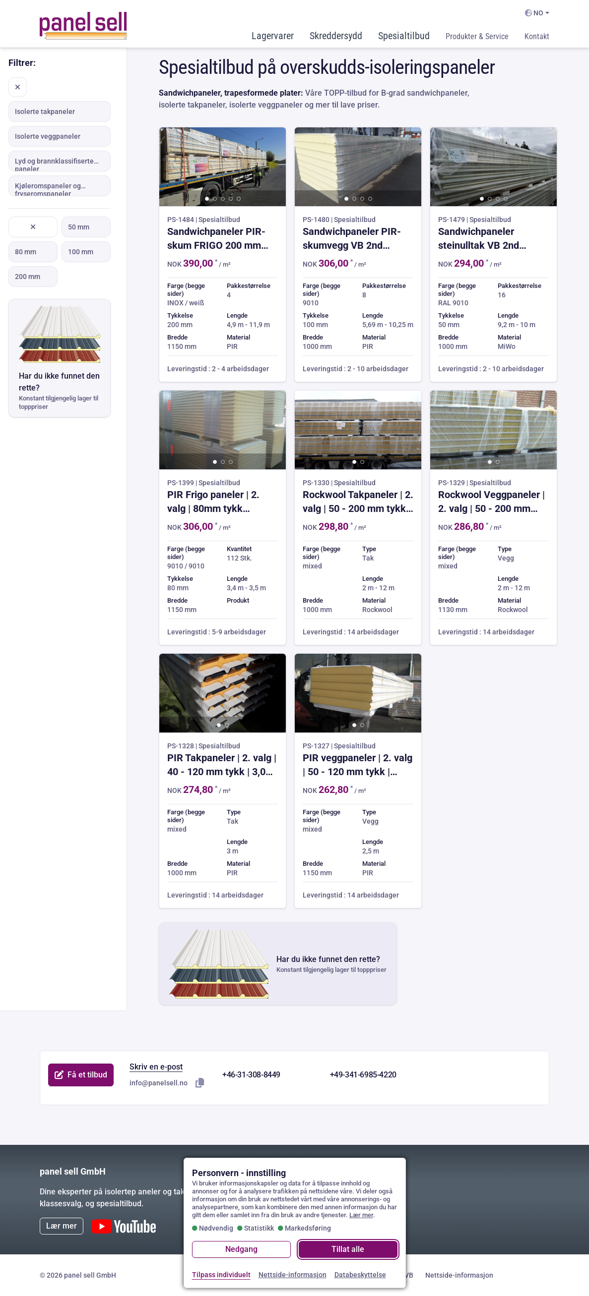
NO (534, 13)
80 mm (25, 252)
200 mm (27, 277)
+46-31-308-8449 (251, 1074)
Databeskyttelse (360, 1275)
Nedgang (241, 1249)
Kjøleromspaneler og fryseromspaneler (48, 189)
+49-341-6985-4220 (363, 1074)
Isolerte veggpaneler (47, 136)
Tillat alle (347, 1249)
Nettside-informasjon (459, 1275)
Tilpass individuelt (221, 1275)
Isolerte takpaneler (45, 111)
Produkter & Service (477, 36)
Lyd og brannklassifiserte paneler (54, 164)
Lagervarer (273, 36)
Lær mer (61, 1226)
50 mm (78, 227)
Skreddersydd (336, 36)
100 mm (80, 252)
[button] (207, 199)
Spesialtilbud (404, 36)
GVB (406, 1275)
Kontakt (536, 36)
